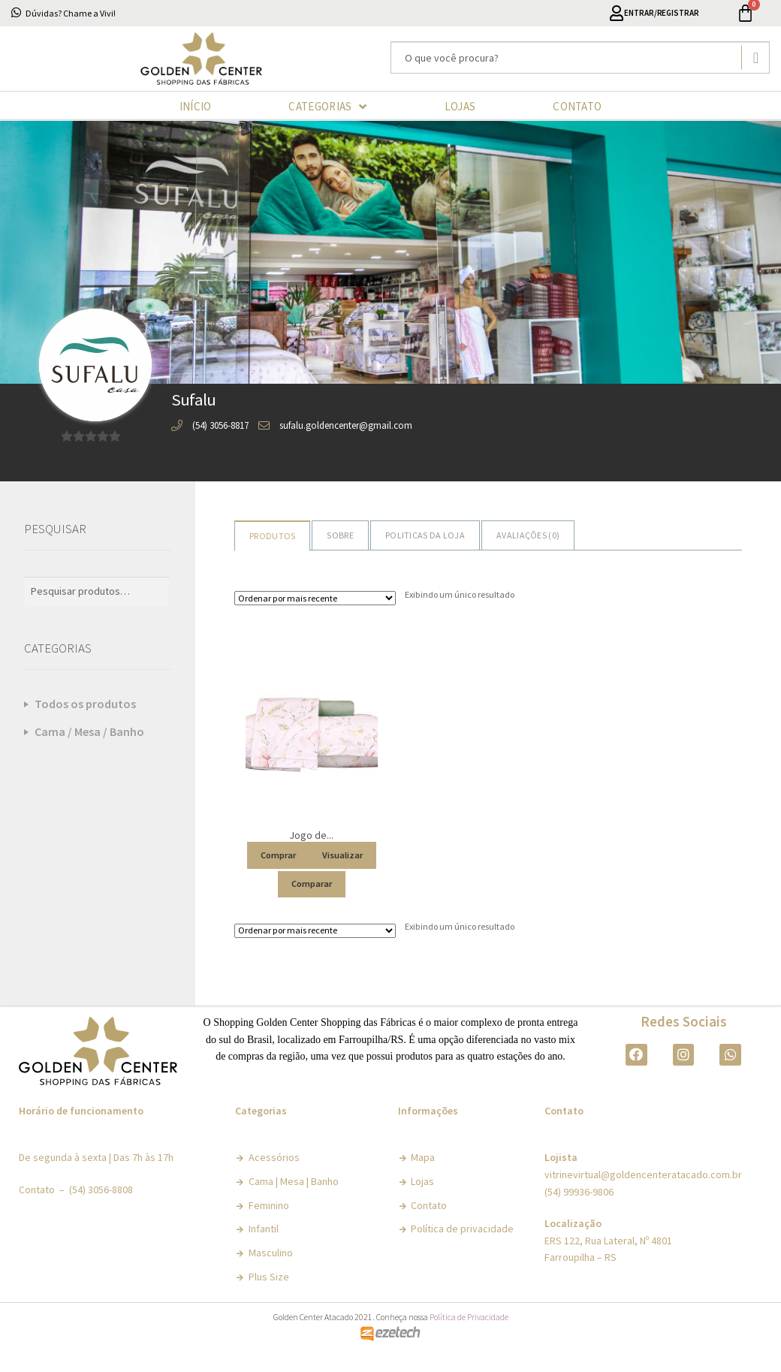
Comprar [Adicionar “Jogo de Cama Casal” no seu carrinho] (279, 854)
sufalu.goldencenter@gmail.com (345, 425)
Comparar (311, 882)
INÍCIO (195, 106)
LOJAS (460, 106)
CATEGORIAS (327, 106)
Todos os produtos (85, 703)
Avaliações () (527, 535)
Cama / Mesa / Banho (89, 731)
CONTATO (577, 106)
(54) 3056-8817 (220, 425)
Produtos (272, 535)
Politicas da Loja (425, 535)
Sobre (340, 535)
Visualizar (342, 854)
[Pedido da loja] (315, 598)
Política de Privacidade (469, 1317)
